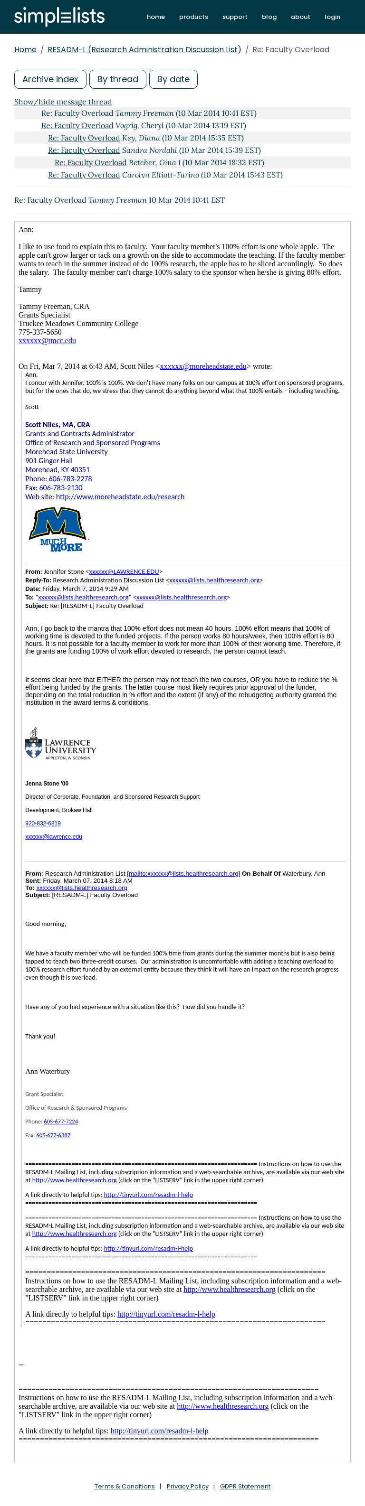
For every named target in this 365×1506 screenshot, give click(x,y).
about (300, 16)
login (332, 16)
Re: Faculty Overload (77, 125)
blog (269, 16)
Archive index (50, 79)
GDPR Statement (245, 1486)
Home (25, 49)
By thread (117, 79)
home (156, 16)
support (235, 16)
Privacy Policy (188, 1486)
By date (173, 79)
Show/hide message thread (63, 101)
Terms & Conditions (125, 1486)
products (193, 16)
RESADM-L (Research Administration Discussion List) (144, 49)
